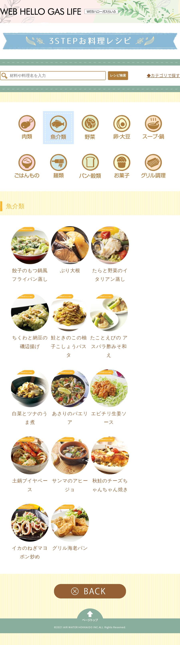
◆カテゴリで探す (163, 75)
